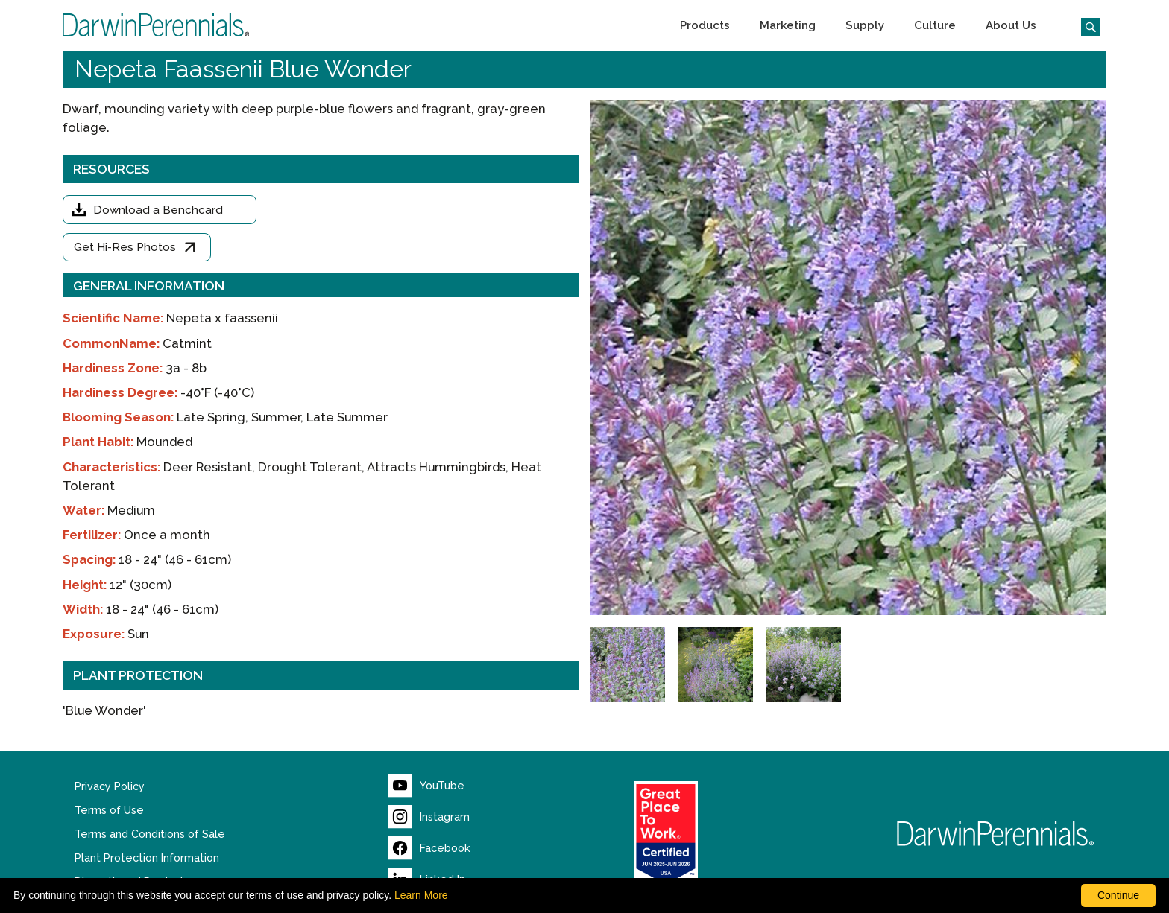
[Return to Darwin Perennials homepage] (995, 833)
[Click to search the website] (1084, 25)
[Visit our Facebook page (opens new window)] (429, 848)
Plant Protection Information (147, 858)
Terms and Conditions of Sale (150, 834)
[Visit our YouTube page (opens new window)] (426, 785)
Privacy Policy (110, 786)
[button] (705, 25)
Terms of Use (109, 810)
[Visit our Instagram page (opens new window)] (429, 817)
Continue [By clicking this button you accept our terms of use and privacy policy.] (1118, 895)
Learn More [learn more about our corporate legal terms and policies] (421, 895)
